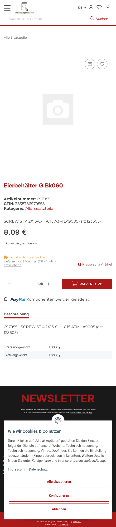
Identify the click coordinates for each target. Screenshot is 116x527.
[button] (91, 8)
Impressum (16, 469)
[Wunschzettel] (99, 7)
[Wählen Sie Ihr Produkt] (45, 19)
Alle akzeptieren (59, 482)
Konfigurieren (59, 495)
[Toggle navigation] (7, 8)
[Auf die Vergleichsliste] (90, 64)
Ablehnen (59, 509)
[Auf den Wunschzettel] (102, 64)
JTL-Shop (63, 524)
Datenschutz (38, 469)
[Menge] (25, 284)
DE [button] (80, 7)
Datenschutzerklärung (81, 412)
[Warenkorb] (107, 7)
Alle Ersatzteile (39, 208)
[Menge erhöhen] (49, 284)
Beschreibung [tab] (16, 314)
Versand (32, 243)
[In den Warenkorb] (7, 52)
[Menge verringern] (9, 284)
